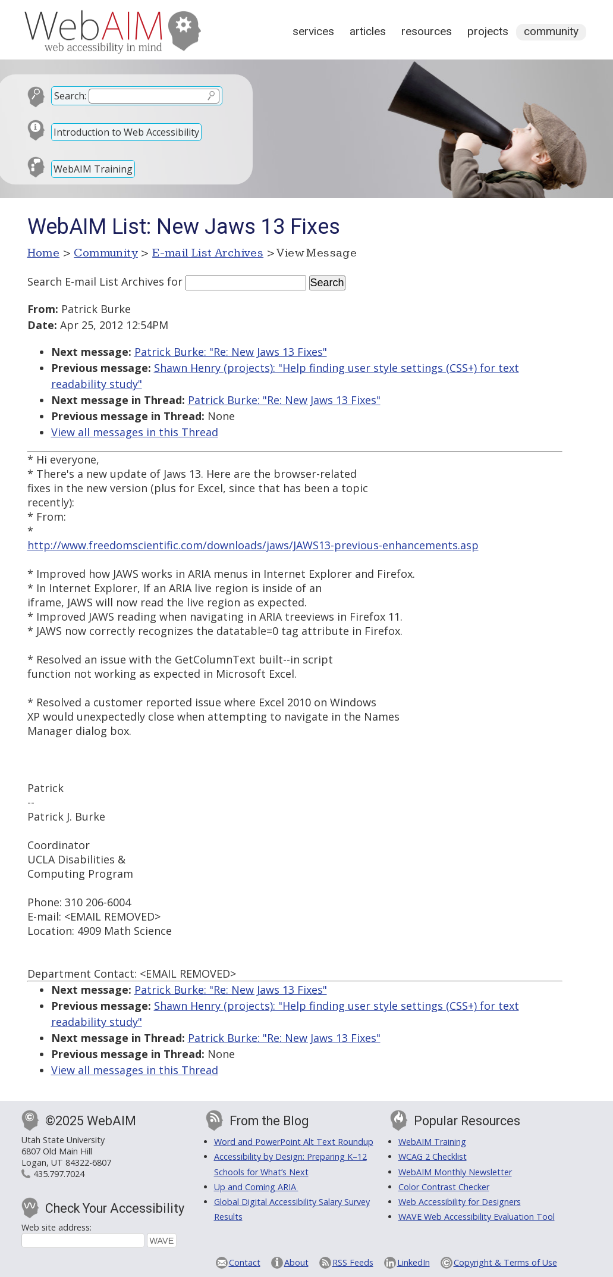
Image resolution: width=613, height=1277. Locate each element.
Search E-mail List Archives (95, 281)
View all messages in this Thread (134, 432)
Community (551, 31)
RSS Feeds (352, 1262)
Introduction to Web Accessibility (126, 132)
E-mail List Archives (207, 253)
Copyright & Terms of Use (505, 1262)
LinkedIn (413, 1262)
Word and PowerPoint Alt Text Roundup (293, 1141)
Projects (487, 31)
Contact (244, 1262)
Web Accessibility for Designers (459, 1201)
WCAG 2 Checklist (432, 1156)
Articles (368, 31)
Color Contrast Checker (443, 1187)
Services (313, 31)
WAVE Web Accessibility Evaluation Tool (476, 1216)
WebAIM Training (93, 169)
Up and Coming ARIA (256, 1187)
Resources (426, 31)
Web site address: (56, 1227)
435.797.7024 (58, 1173)
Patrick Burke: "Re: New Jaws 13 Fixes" (230, 352)
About (296, 1262)
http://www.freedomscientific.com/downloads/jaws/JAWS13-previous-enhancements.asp (253, 545)
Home (43, 253)
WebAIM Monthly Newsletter (455, 1172)
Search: (70, 95)
